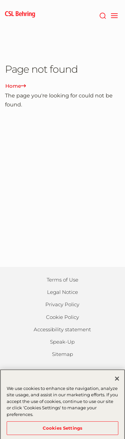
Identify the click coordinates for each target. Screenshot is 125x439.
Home (15, 86)
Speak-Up (62, 342)
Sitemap (62, 354)
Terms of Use (62, 280)
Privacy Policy (62, 304)
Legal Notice (62, 292)
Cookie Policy (62, 317)
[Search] (102, 15)
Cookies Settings (62, 430)
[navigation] (114, 15)
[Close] (117, 380)
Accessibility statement (62, 329)
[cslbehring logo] (20, 15)
